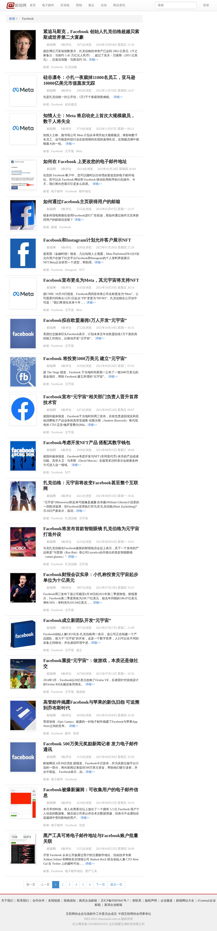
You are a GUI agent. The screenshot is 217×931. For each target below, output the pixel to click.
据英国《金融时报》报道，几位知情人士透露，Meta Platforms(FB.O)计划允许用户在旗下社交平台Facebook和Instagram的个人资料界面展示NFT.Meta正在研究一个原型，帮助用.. (91, 258)
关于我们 (7, 900)
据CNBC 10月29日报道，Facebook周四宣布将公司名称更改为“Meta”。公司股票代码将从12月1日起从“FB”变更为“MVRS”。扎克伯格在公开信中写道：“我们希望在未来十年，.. (90, 298)
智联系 (136, 900)
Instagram (71, 269)
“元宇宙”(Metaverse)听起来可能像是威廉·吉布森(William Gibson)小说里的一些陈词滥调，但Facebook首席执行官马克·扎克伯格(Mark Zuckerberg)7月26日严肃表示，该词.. (91, 506)
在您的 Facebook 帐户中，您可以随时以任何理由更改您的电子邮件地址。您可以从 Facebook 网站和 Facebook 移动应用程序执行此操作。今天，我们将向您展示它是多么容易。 (89, 179)
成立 (79, 650)
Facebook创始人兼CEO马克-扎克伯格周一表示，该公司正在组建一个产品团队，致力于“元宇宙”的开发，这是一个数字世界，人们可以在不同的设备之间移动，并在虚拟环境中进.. (91, 638)
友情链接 (54, 900)
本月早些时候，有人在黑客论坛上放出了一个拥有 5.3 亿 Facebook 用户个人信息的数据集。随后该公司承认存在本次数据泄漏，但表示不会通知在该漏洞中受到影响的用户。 (91, 813)
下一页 (100, 884)
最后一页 (116, 884)
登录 (206, 5)
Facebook (57, 67)
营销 (79, 5)
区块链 (65, 5)
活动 (104, 5)
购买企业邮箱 (88, 900)
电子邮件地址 (74, 871)
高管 (76, 733)
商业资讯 (119, 5)
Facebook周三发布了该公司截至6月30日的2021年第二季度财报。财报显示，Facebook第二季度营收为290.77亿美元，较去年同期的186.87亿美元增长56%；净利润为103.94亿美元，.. (90, 598)
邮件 (68, 733)
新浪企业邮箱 (113, 904)
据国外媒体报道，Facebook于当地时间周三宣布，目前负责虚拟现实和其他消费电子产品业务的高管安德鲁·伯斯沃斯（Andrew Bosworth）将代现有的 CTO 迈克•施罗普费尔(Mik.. (91, 420)
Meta (79, 151)
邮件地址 (85, 191)
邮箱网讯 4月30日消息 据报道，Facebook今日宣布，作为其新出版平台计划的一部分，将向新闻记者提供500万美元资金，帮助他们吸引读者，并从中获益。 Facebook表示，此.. (91, 767)
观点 (91, 5)
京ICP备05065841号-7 (115, 900)
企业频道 (167, 900)
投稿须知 (70, 900)
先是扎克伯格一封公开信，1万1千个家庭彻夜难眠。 (77, 97)
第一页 (30, 884)
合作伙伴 (38, 900)
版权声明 (151, 900)
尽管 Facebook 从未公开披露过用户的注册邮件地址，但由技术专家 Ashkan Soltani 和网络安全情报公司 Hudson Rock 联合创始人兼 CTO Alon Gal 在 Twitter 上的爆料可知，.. (90, 859)
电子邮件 (48, 5)
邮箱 (54, 227)
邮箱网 (16, 5)
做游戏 (80, 691)
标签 (12, 18)
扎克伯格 (71, 67)
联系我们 (23, 900)
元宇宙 (69, 151)
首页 (33, 5)
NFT (82, 269)
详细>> (93, 59)
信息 (82, 825)
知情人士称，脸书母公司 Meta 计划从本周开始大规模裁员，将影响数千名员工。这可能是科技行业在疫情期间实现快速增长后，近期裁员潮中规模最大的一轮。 (91, 139)
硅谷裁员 (71, 104)
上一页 (45, 884)
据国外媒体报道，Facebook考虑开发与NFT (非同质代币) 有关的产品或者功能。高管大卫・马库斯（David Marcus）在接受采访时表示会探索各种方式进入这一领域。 (91, 461)
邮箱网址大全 (185, 900)
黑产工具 (91, 871)
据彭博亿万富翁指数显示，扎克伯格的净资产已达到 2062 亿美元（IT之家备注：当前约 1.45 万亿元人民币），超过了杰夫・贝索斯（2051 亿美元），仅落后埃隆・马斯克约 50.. (90, 55)
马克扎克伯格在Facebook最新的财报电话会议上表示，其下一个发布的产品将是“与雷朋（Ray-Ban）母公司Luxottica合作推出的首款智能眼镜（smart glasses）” (91, 552)
